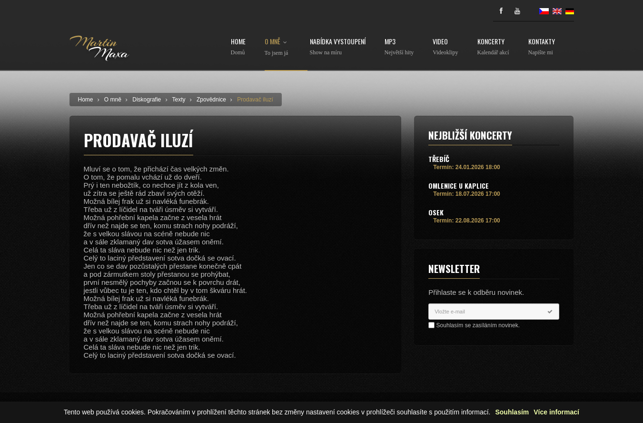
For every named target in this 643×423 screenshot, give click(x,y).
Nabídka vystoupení (338, 47)
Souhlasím (512, 412)
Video (445, 47)
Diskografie (146, 99)
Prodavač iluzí (255, 99)
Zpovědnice (211, 99)
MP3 (399, 47)
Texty (179, 99)
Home (238, 47)
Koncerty (493, 47)
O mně (278, 47)
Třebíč (438, 159)
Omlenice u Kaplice (458, 186)
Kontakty (541, 47)
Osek (436, 212)
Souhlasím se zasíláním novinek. (478, 325)
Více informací (556, 412)
